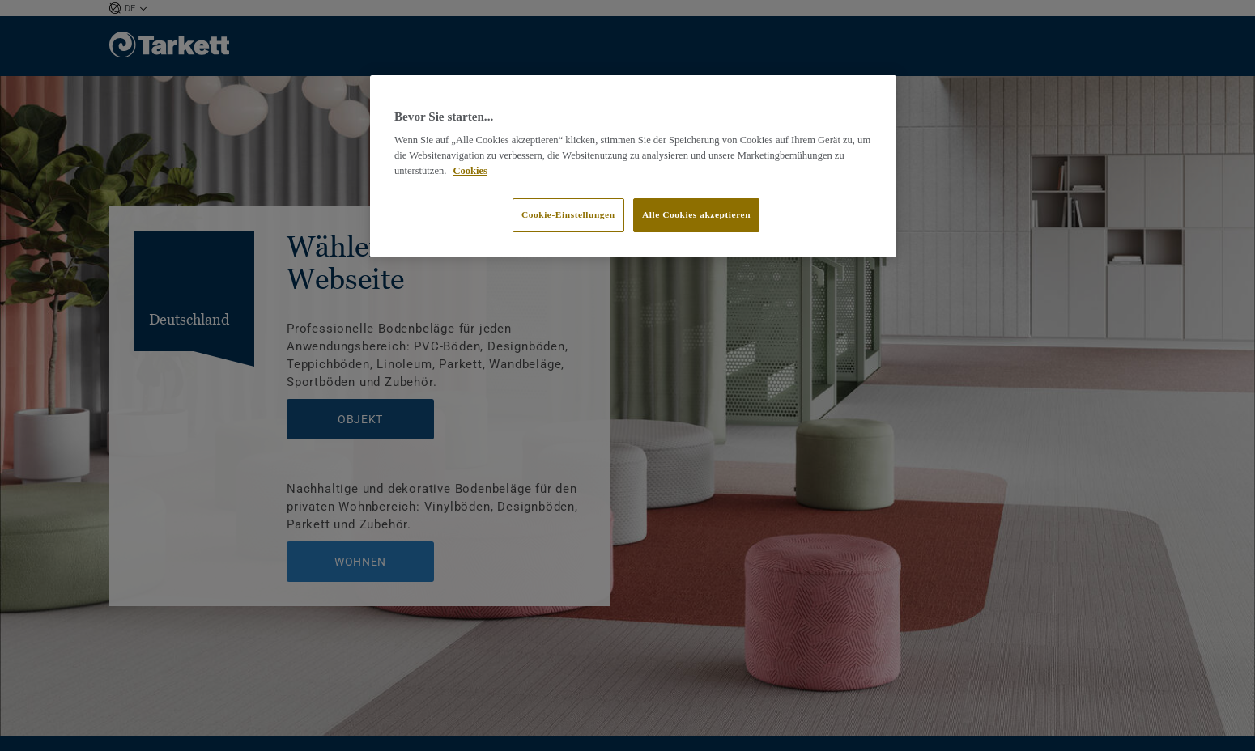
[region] (633, 166)
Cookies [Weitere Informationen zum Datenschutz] (470, 170)
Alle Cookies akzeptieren (696, 214)
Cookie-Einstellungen (568, 214)
